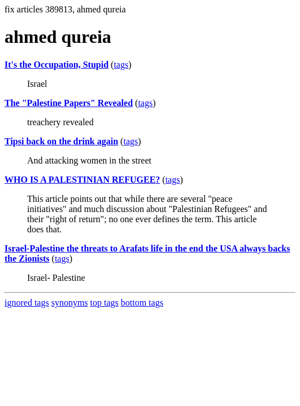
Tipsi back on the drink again (61, 141)
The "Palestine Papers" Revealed (69, 103)
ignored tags (27, 302)
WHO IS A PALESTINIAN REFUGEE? (82, 179)
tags (121, 64)
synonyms (69, 302)
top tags (104, 302)
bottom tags (142, 302)
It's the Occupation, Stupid (56, 64)
